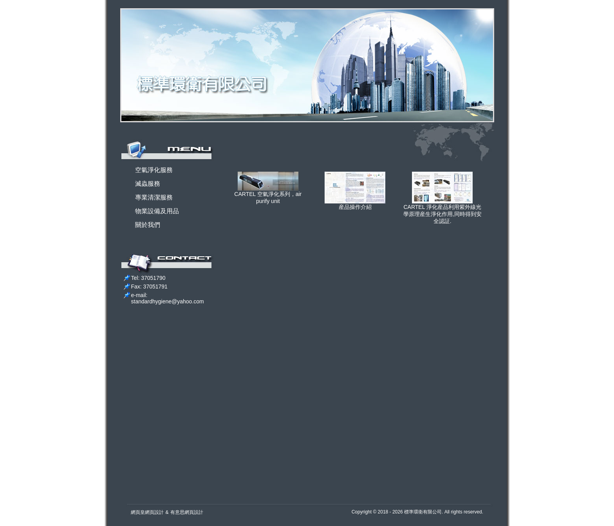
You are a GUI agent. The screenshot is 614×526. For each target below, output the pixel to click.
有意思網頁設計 (186, 512)
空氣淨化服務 (154, 170)
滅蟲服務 (147, 183)
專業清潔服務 (154, 197)
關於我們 (147, 224)
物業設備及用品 (157, 211)
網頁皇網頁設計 (147, 512)
